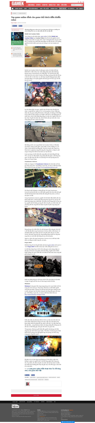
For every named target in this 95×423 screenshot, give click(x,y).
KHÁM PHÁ (44, 5)
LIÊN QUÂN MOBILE (33, 8)
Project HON (30, 246)
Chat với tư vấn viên (67, 422)
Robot (58, 377)
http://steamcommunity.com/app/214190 (35, 294)
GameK (14, 13)
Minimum (27, 286)
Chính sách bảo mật (64, 419)
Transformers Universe (42, 164)
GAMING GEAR (54, 8)
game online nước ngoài (42, 377)
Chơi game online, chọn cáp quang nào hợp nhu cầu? (17, 43)
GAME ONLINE (62, 8)
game (50, 39)
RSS (55, 401)
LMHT (25, 8)
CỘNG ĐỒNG (64, 5)
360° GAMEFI (79, 8)
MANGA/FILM (52, 5)
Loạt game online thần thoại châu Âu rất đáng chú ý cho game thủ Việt (17, 54)
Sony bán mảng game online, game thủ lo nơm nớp (17, 49)
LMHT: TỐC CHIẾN (44, 8)
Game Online (22, 13)
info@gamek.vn (42, 416)
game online (44, 36)
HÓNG (58, 5)
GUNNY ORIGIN (18, 8)
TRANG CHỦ (15, 401)
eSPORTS (38, 5)
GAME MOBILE (31, 5)
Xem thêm (36, 395)
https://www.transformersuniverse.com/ (48, 167)
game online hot (52, 377)
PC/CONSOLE (71, 8)
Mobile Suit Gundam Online (31, 379)
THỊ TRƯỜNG (29, 401)
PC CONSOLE (36, 401)
